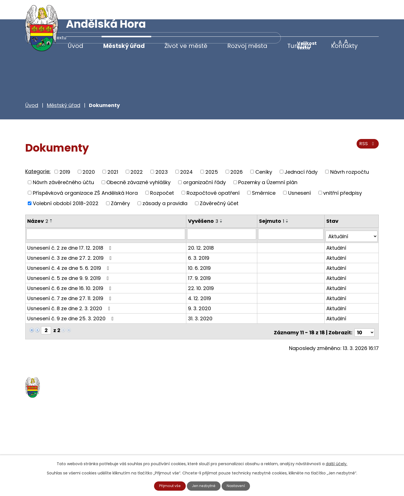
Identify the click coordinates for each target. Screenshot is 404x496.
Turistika (299, 46)
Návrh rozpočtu (349, 152)
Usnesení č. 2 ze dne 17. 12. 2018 (70, 225)
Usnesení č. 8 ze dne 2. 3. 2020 (70, 286)
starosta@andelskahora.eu (71, 450)
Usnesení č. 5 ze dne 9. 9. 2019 (69, 255)
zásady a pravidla (165, 183)
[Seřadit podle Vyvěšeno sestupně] (222, 202)
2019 (64, 152)
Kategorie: (37, 151)
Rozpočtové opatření (213, 173)
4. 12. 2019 (200, 276)
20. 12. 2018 (202, 225)
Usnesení (299, 173)
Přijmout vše (168, 485)
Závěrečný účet (219, 183)
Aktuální (337, 225)
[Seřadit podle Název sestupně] (51, 202)
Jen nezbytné (204, 485)
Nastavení (239, 485)
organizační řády (204, 162)
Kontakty (344, 46)
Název (37, 201)
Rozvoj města (247, 46)
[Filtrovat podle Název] (106, 214)
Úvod (75, 46)
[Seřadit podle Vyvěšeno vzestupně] (222, 200)
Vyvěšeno (204, 201)
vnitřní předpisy (342, 173)
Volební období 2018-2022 (65, 183)
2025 (211, 152)
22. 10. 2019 (202, 266)
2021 (112, 152)
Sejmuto (272, 201)
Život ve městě (185, 46)
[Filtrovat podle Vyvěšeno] (222, 214)
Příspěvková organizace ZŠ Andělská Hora (85, 173)
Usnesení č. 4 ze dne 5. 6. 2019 (69, 245)
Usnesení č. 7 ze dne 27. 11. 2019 (70, 276)
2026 (236, 152)
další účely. (336, 463)
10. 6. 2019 (200, 245)
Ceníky (263, 152)
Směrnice (264, 173)
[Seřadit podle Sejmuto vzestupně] (288, 200)
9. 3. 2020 (200, 286)
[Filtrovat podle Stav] (352, 214)
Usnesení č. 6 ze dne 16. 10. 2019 (70, 266)
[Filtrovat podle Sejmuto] (291, 214)
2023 (161, 152)
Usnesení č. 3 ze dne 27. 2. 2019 (70, 235)
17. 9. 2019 (200, 255)
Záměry (120, 183)
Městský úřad (124, 46)
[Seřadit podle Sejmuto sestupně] (288, 202)
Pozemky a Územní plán (267, 162)
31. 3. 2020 (201, 296)
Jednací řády (301, 152)
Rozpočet (162, 173)
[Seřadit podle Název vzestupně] (51, 200)
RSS (367, 126)
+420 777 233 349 (59, 439)
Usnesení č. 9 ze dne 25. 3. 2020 (71, 296)
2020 (88, 152)
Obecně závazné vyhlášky (138, 162)
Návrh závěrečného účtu (63, 162)
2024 (186, 152)
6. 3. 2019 (199, 235)
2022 (136, 152)
